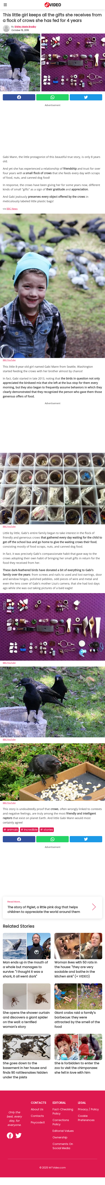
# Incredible (29, 830)
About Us (37, 1109)
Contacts (37, 1116)
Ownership (60, 1137)
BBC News (12, 208)
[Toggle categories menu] (5, 4)
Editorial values (63, 1131)
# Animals (11, 830)
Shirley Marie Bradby (25, 26)
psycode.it (38, 1122)
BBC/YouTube (9, 360)
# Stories (46, 830)
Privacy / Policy (88, 1109)
